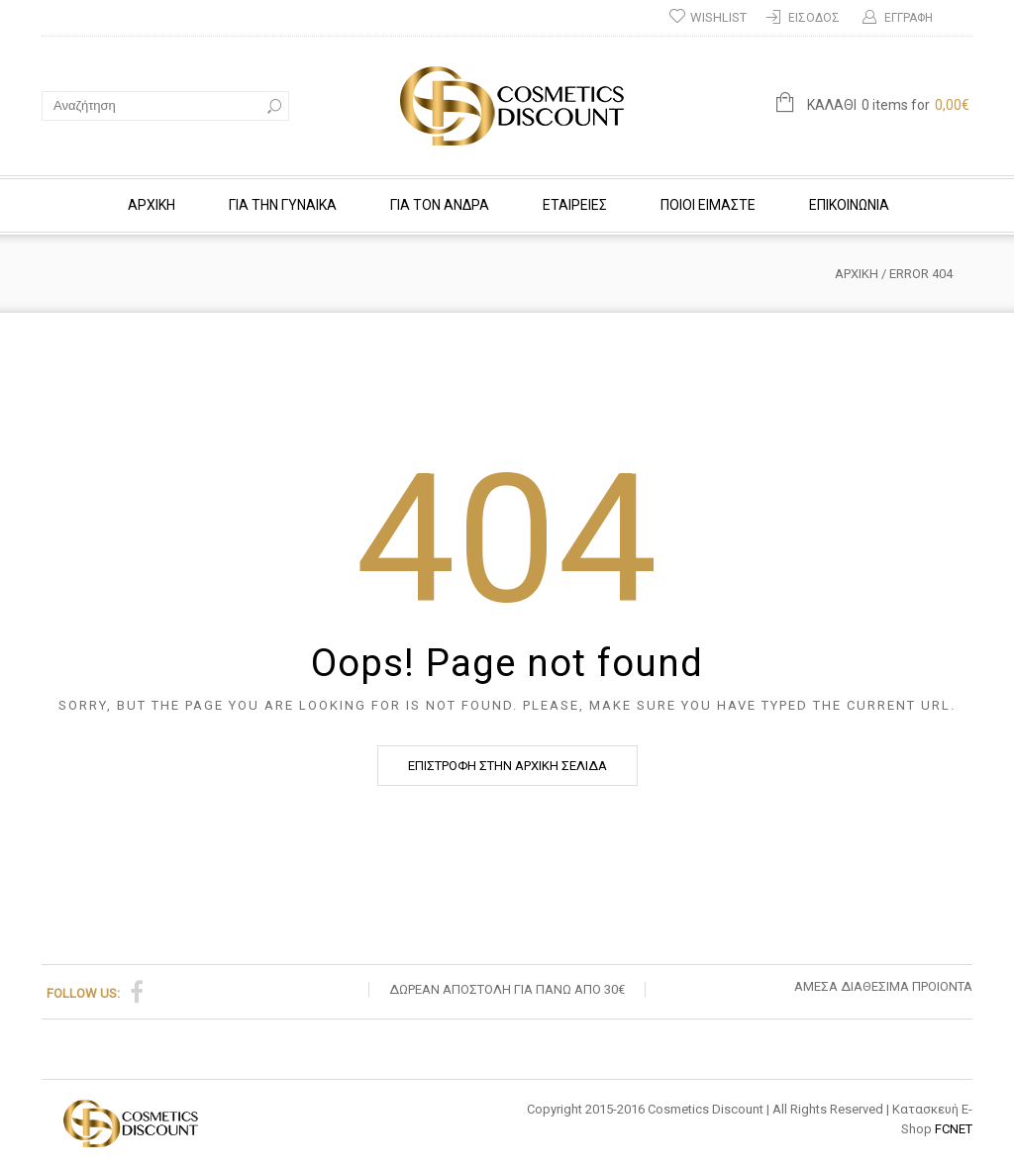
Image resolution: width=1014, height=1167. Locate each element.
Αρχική (856, 273)
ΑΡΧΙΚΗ (151, 205)
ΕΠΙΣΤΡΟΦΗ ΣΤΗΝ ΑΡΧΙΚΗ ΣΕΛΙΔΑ (507, 765)
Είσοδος (814, 18)
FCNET (953, 1128)
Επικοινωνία (849, 205)
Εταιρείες (575, 205)
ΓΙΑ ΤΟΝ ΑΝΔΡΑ (439, 205)
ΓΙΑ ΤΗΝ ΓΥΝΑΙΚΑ (283, 205)
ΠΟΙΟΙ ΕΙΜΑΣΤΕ (708, 205)
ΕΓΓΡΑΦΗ (908, 18)
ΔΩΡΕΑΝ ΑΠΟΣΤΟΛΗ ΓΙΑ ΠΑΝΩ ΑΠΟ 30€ (507, 989)
